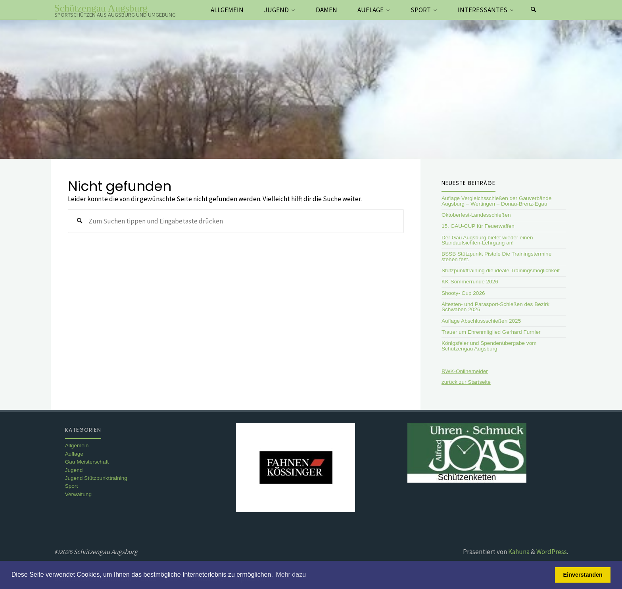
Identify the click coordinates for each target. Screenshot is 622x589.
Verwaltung (78, 494)
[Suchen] (533, 10)
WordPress (551, 551)
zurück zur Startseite (466, 382)
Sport (71, 486)
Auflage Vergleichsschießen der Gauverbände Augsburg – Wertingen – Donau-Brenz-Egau (496, 201)
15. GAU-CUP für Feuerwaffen (478, 226)
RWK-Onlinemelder (465, 371)
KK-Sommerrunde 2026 (470, 282)
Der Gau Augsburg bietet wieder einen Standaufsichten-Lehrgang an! (487, 240)
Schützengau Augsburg (101, 8)
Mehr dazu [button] (291, 574)
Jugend (74, 470)
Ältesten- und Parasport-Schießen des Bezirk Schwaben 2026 (495, 307)
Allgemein (77, 445)
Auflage (74, 454)
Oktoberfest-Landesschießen (476, 215)
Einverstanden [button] (583, 575)
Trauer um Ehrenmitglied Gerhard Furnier (491, 332)
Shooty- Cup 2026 (463, 293)
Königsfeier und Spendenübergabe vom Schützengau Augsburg (489, 346)
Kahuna (518, 551)
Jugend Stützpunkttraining (96, 478)
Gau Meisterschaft (87, 462)
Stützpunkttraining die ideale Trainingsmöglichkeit (501, 270)
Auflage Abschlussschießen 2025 (481, 321)
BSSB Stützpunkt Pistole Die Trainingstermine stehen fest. (496, 256)
